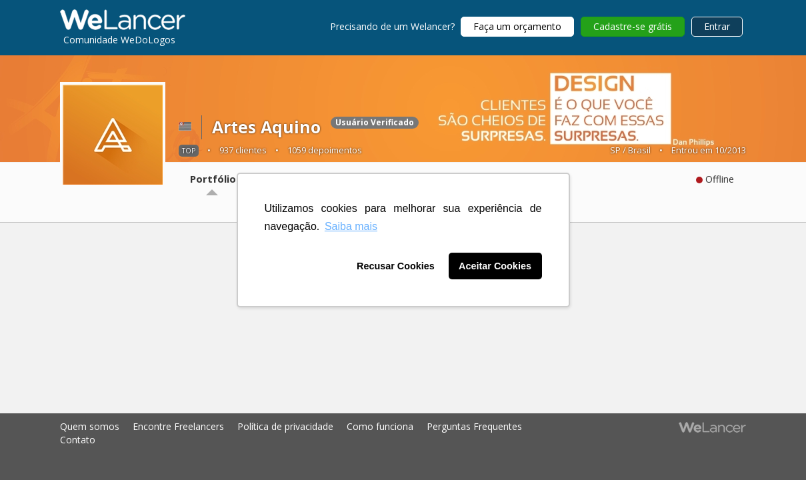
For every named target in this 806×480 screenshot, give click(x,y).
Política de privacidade (285, 426)
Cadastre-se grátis (632, 26)
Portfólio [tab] (213, 178)
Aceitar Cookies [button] (495, 266)
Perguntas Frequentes (474, 426)
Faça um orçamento (517, 26)
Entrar (717, 26)
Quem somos (89, 426)
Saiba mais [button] (351, 226)
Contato (77, 439)
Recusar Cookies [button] (396, 266)
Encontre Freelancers (178, 426)
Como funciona (380, 426)
